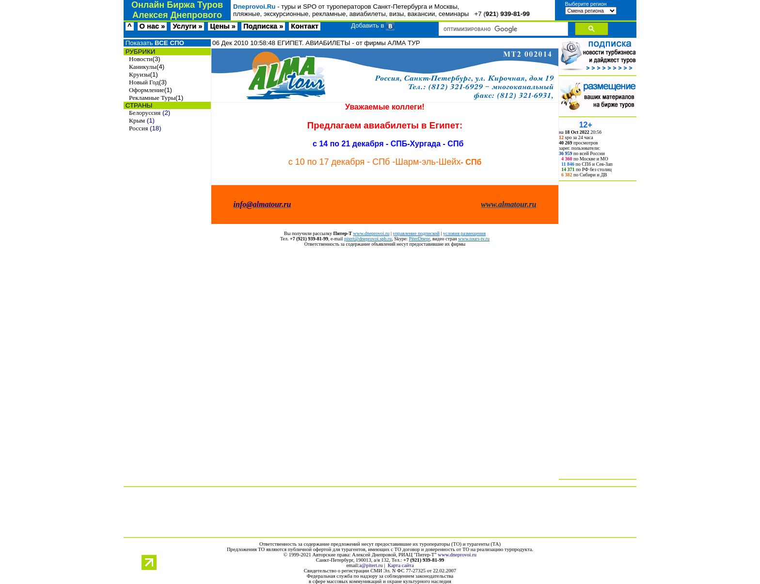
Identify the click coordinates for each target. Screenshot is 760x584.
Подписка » (263, 26)
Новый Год (144, 82)
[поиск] (502, 29)
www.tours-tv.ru (474, 238)
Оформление (146, 90)
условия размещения (464, 233)
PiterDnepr (419, 238)
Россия (138, 128)
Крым (137, 120)
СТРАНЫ (138, 105)
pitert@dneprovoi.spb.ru (368, 238)
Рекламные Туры (152, 97)
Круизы (139, 74)
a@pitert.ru (371, 565)
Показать (154, 43)
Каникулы (143, 66)
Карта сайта (401, 565)
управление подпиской (416, 233)
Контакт (304, 26)
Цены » (223, 26)
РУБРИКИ (139, 51)
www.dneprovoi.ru (371, 233)
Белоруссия (144, 112)
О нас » (152, 26)
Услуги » (187, 26)
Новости (140, 59)
